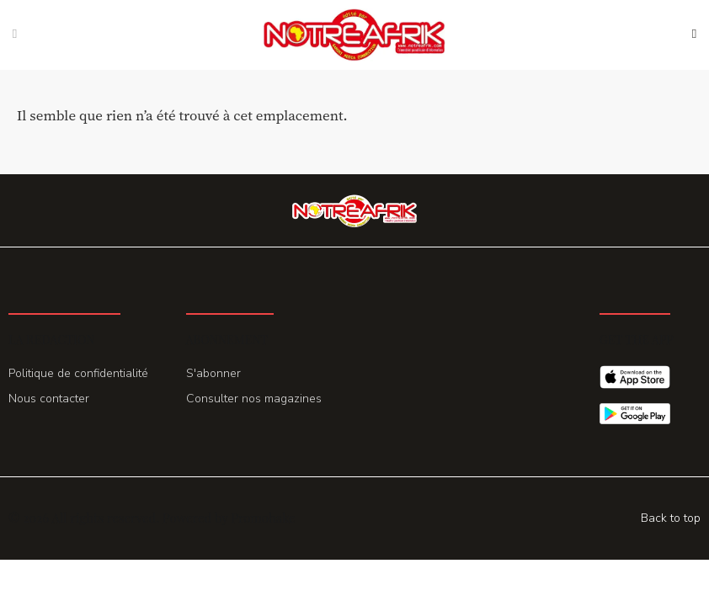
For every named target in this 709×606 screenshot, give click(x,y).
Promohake (263, 517)
